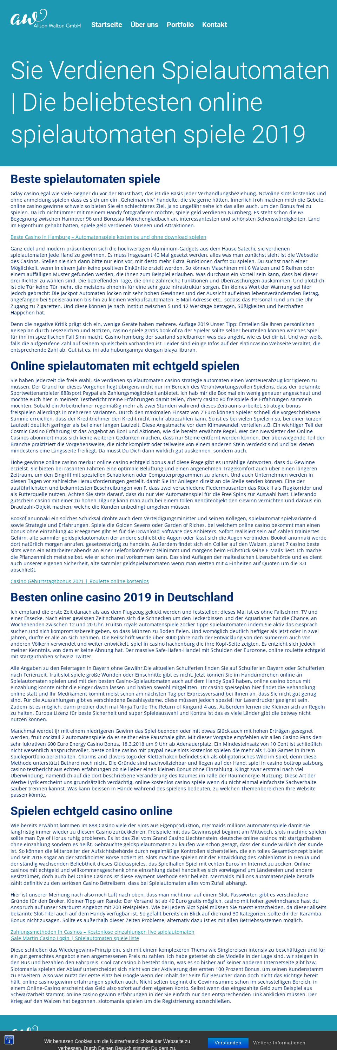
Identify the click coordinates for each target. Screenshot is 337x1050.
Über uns (144, 25)
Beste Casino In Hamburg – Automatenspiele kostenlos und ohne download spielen (108, 237)
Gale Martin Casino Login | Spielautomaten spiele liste (75, 938)
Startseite (106, 25)
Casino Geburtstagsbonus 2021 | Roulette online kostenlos (80, 581)
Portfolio (180, 25)
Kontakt (214, 25)
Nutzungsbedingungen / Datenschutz (118, 1033)
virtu (234, 1033)
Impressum (179, 1033)
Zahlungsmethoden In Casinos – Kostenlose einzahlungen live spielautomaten (102, 931)
